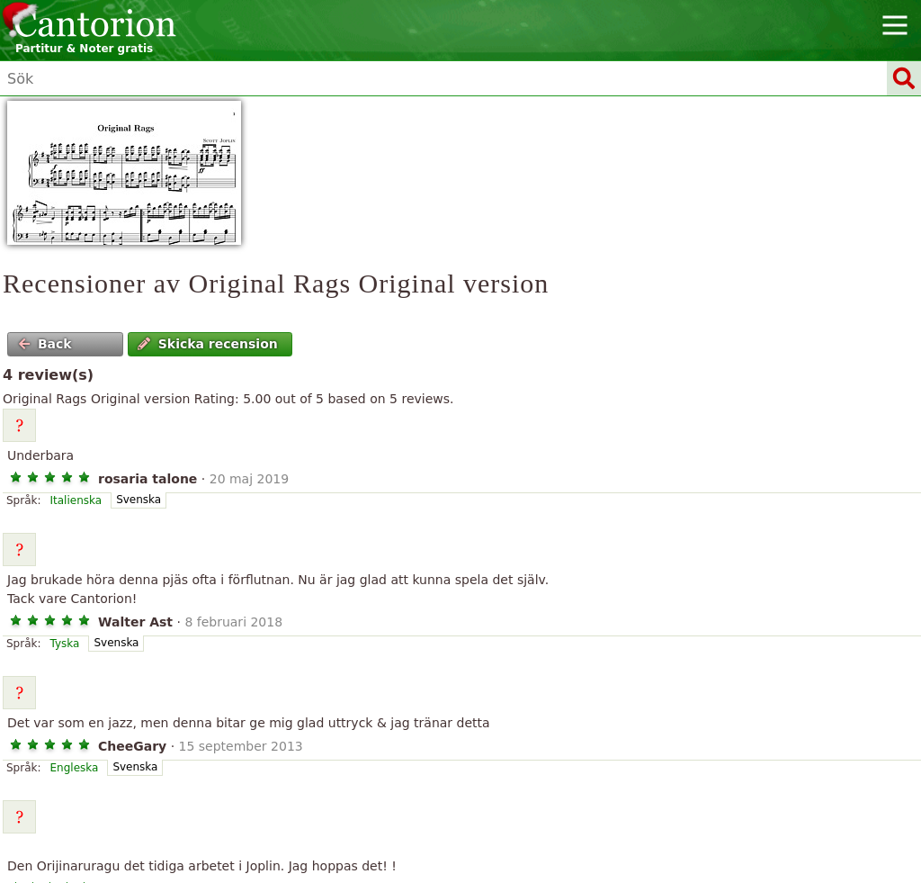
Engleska (74, 767)
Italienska (76, 500)
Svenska (138, 499)
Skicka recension (207, 344)
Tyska (65, 643)
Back (45, 344)
